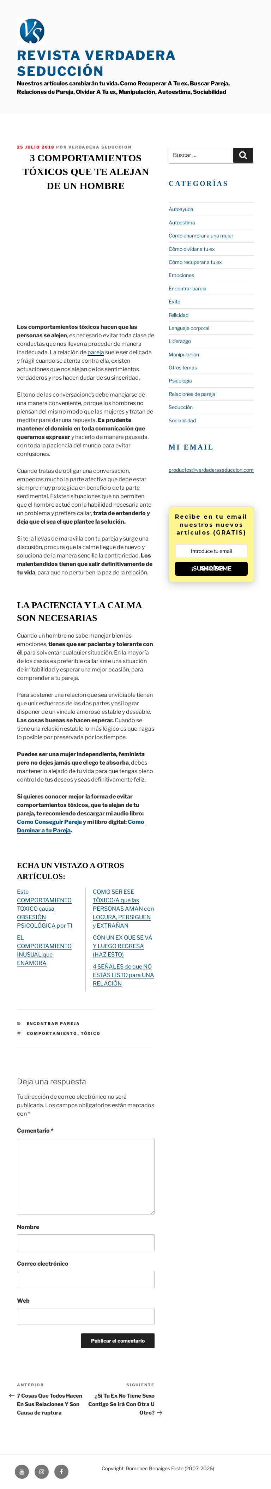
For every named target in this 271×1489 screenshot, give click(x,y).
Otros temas (183, 367)
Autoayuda (181, 209)
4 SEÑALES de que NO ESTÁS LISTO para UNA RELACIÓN (123, 975)
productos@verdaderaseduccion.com (211, 470)
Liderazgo (180, 341)
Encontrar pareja (53, 1023)
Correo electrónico (42, 1263)
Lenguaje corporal (189, 328)
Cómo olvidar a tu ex (192, 249)
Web (23, 1300)
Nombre (28, 1227)
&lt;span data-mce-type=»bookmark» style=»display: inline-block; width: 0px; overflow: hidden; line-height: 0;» (86, 256)
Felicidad (178, 315)
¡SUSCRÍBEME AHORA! (211, 568)
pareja (96, 352)
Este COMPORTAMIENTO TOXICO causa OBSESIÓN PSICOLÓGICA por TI (44, 908)
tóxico (91, 1033)
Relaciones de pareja (192, 394)
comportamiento (52, 1033)
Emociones (181, 275)
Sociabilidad (182, 420)
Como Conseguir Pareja (49, 822)
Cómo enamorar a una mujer (201, 236)
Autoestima (182, 222)
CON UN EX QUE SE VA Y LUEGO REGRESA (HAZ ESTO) (122, 946)
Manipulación (184, 354)
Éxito (174, 302)
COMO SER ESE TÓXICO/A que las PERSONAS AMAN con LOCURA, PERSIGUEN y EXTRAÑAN (123, 908)
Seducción (181, 407)
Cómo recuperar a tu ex (195, 262)
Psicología (180, 381)
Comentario (35, 1130)
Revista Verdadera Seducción (96, 63)
